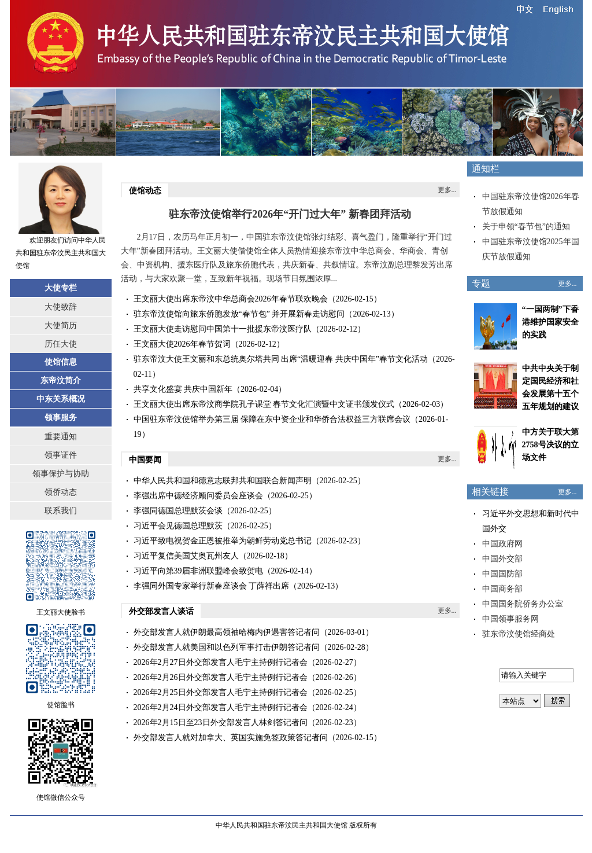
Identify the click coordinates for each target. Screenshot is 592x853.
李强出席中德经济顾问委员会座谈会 (198, 495)
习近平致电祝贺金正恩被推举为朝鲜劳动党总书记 (223, 540)
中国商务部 (502, 588)
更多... (447, 190)
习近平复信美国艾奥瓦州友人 (186, 555)
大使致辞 (61, 307)
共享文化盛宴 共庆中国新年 (183, 389)
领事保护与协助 (60, 473)
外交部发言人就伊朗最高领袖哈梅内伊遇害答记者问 (227, 632)
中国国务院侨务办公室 (522, 604)
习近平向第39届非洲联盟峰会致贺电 (198, 571)
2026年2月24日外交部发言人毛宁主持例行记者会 (221, 707)
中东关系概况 (60, 399)
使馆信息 (61, 362)
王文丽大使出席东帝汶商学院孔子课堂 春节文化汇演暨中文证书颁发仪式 (264, 404)
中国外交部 (502, 558)
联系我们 (61, 510)
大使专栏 (61, 288)
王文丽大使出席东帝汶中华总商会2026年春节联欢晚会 (231, 299)
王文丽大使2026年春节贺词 (182, 344)
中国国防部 (502, 573)
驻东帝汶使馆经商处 (518, 634)
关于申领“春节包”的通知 (526, 226)
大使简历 (61, 325)
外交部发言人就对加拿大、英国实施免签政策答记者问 (231, 737)
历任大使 (61, 344)
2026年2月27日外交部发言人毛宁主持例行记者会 (221, 662)
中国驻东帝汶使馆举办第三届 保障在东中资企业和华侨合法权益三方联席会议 (272, 419)
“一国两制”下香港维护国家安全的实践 (550, 322)
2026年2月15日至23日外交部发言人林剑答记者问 (221, 722)
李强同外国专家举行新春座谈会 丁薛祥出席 (212, 586)
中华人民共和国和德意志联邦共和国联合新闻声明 (223, 480)
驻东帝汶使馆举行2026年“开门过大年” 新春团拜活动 (290, 214)
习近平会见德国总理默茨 (178, 525)
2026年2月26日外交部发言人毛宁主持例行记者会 (221, 677)
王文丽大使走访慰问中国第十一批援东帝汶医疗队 (223, 329)
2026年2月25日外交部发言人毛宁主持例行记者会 (221, 692)
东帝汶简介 (60, 380)
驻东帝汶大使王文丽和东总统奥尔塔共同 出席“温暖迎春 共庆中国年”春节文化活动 (281, 359)
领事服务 (61, 417)
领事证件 (61, 455)
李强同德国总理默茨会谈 (178, 510)
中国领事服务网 (510, 619)
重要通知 (61, 436)
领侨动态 (61, 492)
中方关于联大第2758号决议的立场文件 (550, 445)
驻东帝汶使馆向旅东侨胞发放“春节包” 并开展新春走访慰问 (239, 314)
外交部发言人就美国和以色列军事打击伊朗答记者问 (227, 647)
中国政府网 (502, 543)
